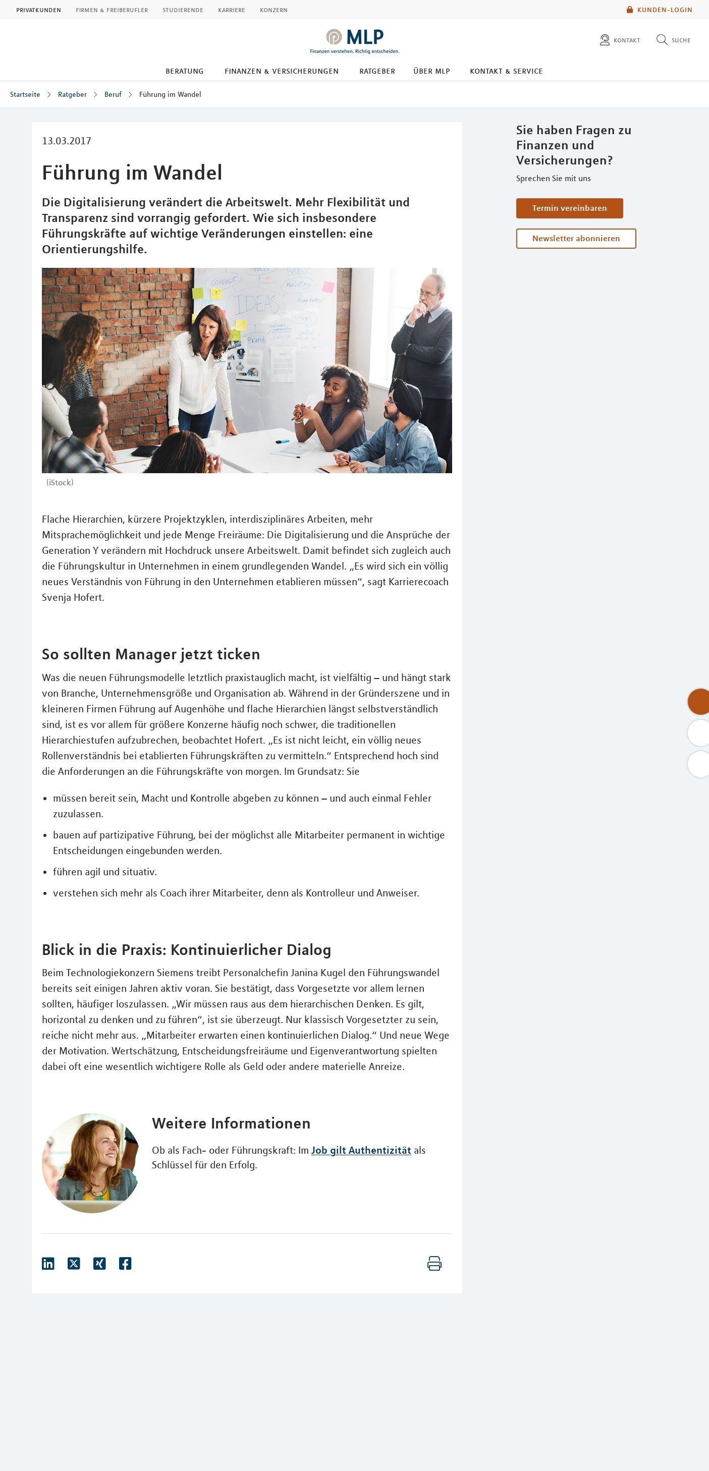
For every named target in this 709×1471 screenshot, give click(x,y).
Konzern (274, 9)
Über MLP (431, 70)
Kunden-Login (660, 10)
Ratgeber (377, 70)
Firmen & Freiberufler (112, 9)
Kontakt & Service (506, 70)
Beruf (113, 94)
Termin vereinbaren (569, 208)
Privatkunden (38, 9)
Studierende (182, 9)
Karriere (231, 9)
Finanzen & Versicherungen (282, 70)
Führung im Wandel (170, 94)
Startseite (25, 94)
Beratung (185, 70)
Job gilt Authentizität (361, 1150)
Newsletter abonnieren (576, 238)
